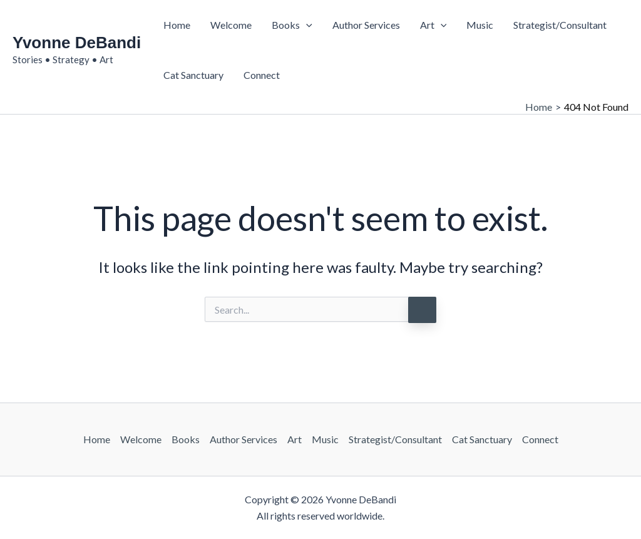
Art (433, 25)
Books (292, 25)
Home (176, 25)
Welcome (231, 25)
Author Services (366, 25)
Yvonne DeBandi (77, 42)
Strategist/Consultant (560, 25)
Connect (262, 75)
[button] (306, 25)
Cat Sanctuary (193, 75)
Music (479, 25)
